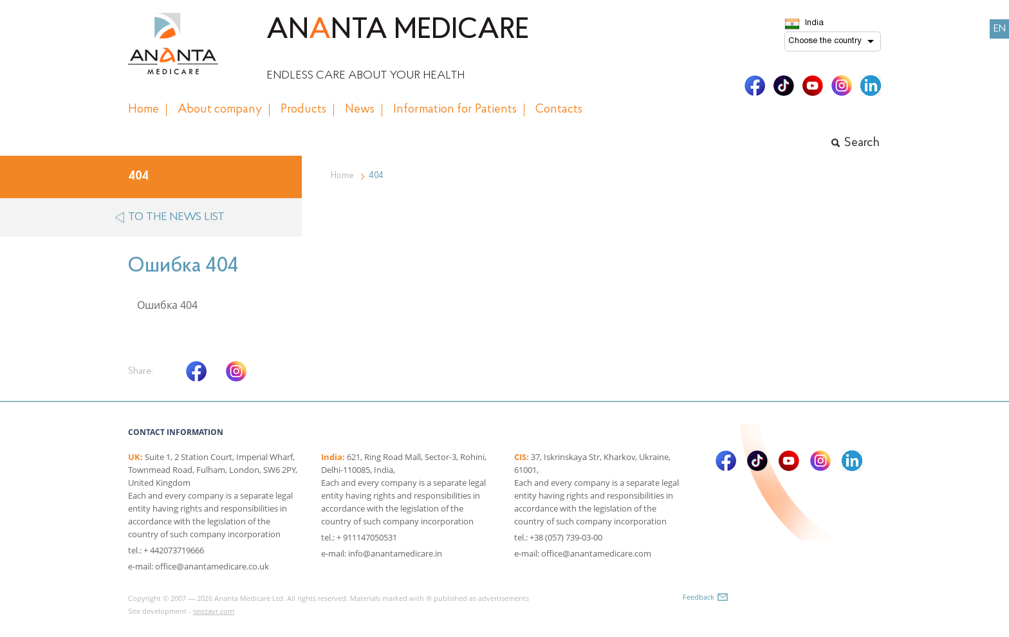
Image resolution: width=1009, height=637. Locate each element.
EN (1000, 29)
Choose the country (825, 41)
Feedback (698, 597)
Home (342, 176)
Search (862, 142)
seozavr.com (213, 611)
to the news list (176, 217)
